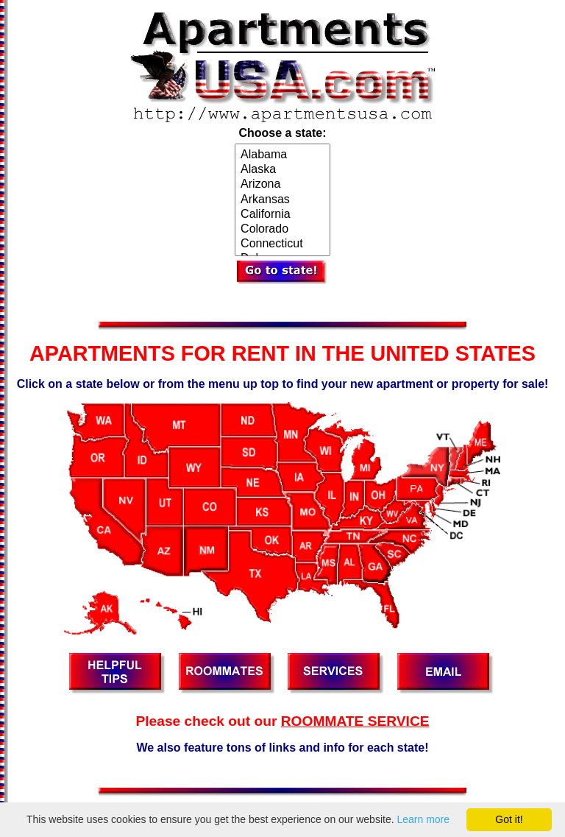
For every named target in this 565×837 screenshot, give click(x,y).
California (282, 215)
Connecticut (282, 244)
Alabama (282, 155)
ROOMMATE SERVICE (355, 721)
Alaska (282, 170)
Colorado (282, 229)
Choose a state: (282, 133)
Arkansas (282, 200)
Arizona (282, 184)
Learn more (423, 819)
